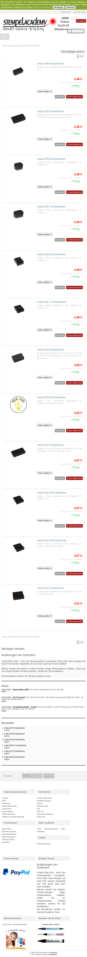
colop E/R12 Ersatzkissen (51, 158)
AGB (4, 801)
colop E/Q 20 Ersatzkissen (51, 492)
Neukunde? (66, 12)
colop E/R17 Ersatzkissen (51, 206)
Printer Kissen (33, 46)
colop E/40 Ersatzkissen (14, 728)
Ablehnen (70, 7)
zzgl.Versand (77, 82)
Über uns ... (41, 811)
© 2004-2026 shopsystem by (43, 952)
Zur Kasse (81, 21)
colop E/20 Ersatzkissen (50, 111)
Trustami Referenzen (44, 798)
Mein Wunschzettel (9, 831)
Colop (4, 46)
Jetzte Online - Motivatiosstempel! (14, 924)
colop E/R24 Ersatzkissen (51, 397)
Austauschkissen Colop (17, 46)
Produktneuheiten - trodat (24, 707)
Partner (39, 803)
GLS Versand (19, 697)
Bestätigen (58, 7)
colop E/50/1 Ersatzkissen (15, 745)
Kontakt (5, 798)
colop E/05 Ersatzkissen (50, 63)
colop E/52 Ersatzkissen (50, 588)
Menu (4, 37)
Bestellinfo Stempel (44, 801)
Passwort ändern (8, 839)
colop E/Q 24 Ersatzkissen (51, 540)
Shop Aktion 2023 (21, 689)
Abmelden (6, 842)
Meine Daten (7, 829)
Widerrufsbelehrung (9, 806)
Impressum (6, 803)
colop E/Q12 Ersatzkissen (51, 254)
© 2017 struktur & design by (43, 954)
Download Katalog (43, 844)
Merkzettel (59, 97)
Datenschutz (6, 809)
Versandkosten (7, 811)
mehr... (4, 691)
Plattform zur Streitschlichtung (13, 817)
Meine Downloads (8, 837)
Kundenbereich (10, 823)
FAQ (38, 809)
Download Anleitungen (45, 814)
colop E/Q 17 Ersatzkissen (51, 302)
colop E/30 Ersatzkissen (50, 445)
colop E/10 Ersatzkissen (50, 349)
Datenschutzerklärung (42, 7)
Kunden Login (80, 12)
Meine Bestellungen (9, 834)
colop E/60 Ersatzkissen (14, 757)
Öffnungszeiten (42, 806)
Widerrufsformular (8, 814)
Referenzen (41, 817)
